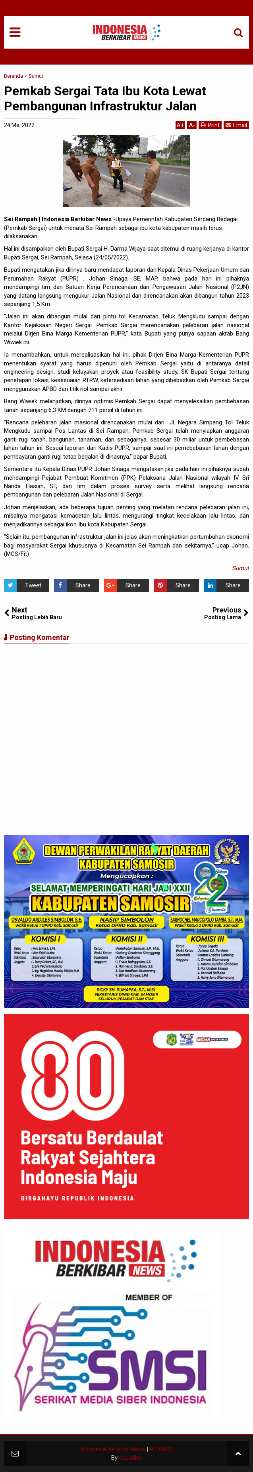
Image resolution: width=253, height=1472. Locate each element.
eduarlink (130, 1457)
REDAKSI (161, 1449)
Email (236, 125)
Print (210, 125)
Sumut (240, 568)
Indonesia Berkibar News (113, 1449)
